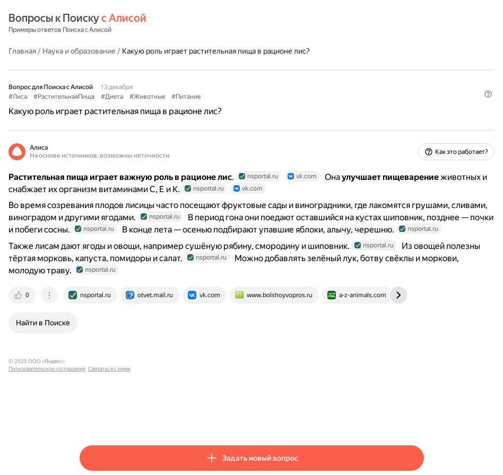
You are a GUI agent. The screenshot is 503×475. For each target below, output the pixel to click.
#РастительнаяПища (135, 96)
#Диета (183, 96)
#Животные (218, 96)
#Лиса (89, 96)
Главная (93, 50)
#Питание (257, 96)
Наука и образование (150, 50)
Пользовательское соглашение (179, 416)
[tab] (94, 349)
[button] (417, 114)
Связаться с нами (241, 416)
